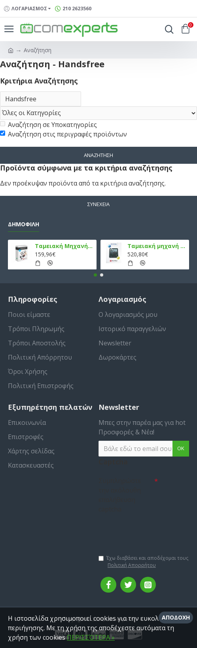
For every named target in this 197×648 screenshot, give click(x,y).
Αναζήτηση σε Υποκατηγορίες (48, 124)
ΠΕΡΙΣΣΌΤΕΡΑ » (91, 637)
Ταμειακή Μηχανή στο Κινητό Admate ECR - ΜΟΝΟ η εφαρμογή (64, 246)
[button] (95, 275)
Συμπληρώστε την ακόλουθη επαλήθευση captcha (119, 494)
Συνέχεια (98, 204)
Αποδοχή (176, 617)
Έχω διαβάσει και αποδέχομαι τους (143, 562)
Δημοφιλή (23, 224)
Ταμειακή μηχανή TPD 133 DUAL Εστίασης (157, 246)
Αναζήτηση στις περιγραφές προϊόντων (63, 134)
